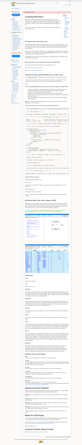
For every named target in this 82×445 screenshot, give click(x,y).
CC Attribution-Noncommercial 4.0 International (58, 439)
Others (14, 78)
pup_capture (16, 8)
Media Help (13, 95)
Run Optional (15, 25)
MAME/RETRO (15, 72)
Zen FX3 (14, 68)
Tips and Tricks (14, 94)
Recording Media (16, 43)
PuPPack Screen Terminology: (67, 28)
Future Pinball (15, 73)
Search (70, 2)
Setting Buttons (15, 37)
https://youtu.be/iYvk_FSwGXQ (35, 67)
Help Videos (15, 49)
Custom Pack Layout (16, 28)
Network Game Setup (17, 42)
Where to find (15, 21)
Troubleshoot (15, 79)
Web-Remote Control (17, 45)
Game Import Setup (16, 41)
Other (14, 50)
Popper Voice (15, 87)
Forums (13, 101)
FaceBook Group (15, 103)
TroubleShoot (15, 22)
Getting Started (15, 36)
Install (14, 18)
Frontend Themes (16, 35)
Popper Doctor (15, 90)
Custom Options (16, 84)
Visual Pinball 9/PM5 (16, 67)
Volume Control (15, 27)
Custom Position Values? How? (66, 36)
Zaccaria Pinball (16, 74)
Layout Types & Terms (17, 26)
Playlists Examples (16, 86)
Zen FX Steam (15, 70)
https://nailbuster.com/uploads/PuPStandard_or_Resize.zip (41, 423)
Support (12, 99)
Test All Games (15, 91)
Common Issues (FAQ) (17, 38)
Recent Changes (68, 4)
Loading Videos (15, 88)
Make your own (16, 23)
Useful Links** (13, 97)
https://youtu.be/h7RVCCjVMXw (41, 431)
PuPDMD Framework (17, 29)
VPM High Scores (16, 48)
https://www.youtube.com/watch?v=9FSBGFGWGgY (37, 384)
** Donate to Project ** (15, 62)
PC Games (15, 77)
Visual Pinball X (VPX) (17, 66)
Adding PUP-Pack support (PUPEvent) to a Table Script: (67, 23)
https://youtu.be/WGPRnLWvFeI (36, 70)
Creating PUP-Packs (66, 18)
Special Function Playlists (65, 31)
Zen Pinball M (15, 71)
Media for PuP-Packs (67, 34)
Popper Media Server (17, 44)
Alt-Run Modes (15, 47)
